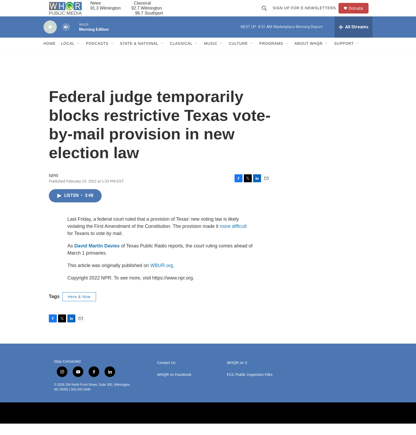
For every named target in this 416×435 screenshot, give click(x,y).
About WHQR (308, 55)
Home (50, 55)
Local (68, 55)
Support (344, 55)
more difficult (233, 237)
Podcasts (97, 55)
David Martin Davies (97, 257)
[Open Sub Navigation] (78, 55)
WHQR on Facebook (174, 386)
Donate (359, 14)
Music (210, 55)
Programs (271, 55)
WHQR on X (237, 374)
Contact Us (166, 374)
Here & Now (79, 308)
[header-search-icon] (266, 13)
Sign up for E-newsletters (306, 14)
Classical (181, 55)
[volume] (66, 39)
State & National (139, 55)
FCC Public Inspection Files (249, 386)
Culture (238, 55)
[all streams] (353, 38)
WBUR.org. (162, 276)
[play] (50, 38)
